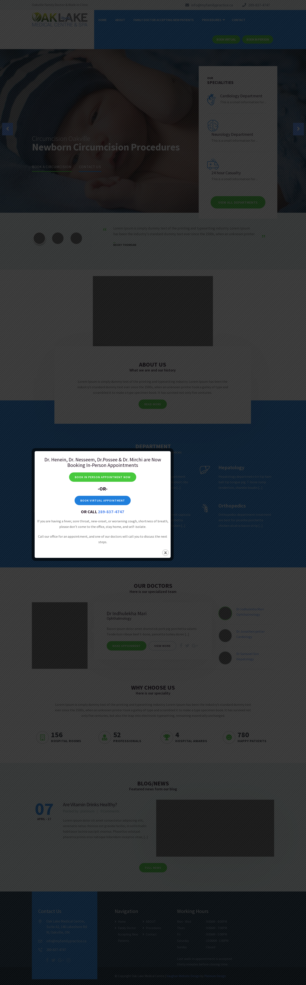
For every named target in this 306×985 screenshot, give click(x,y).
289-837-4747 (161, 92)
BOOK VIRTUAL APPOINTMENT (152, 81)
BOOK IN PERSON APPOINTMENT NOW (153, 58)
